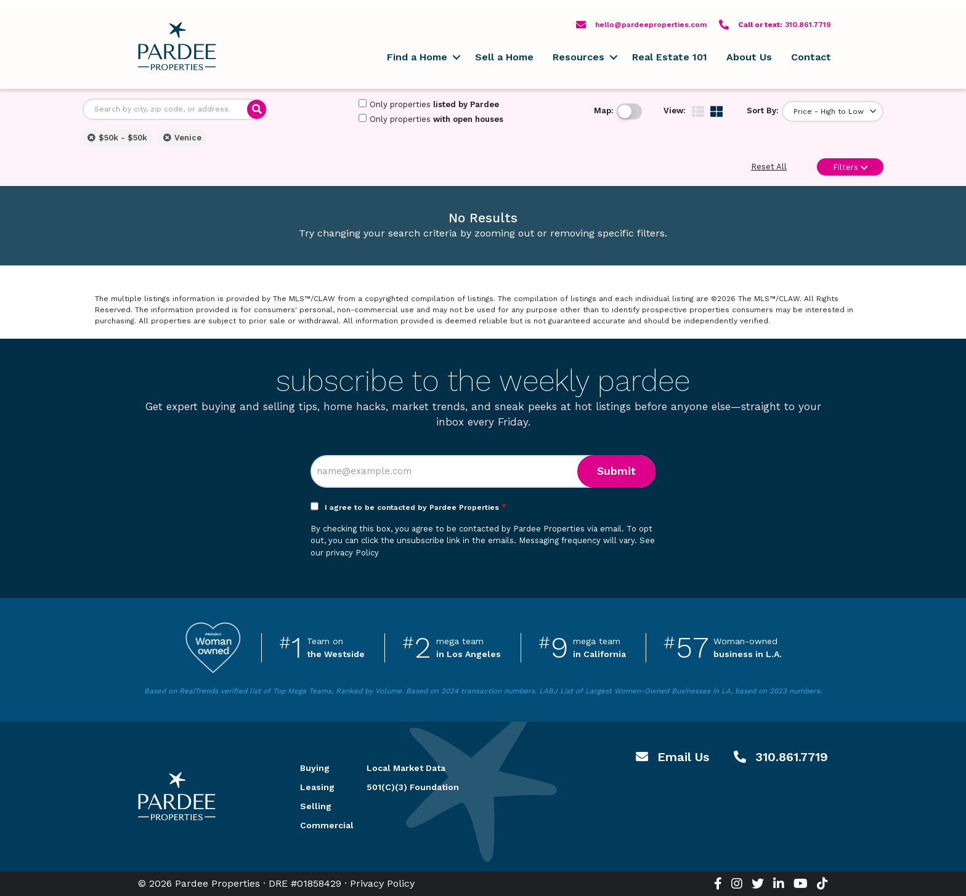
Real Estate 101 (669, 57)
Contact (811, 57)
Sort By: (763, 110)
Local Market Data (406, 768)
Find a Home (417, 57)
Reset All (769, 166)
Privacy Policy (382, 883)
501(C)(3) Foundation (413, 787)
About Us (749, 57)
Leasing (317, 787)
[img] (698, 111)
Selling (315, 806)
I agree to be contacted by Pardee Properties (415, 507)
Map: (604, 110)
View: (675, 110)
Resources (578, 57)
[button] (456, 57)
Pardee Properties (177, 46)
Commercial (318, 825)
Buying (315, 768)
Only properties (429, 104)
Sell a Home (504, 57)
